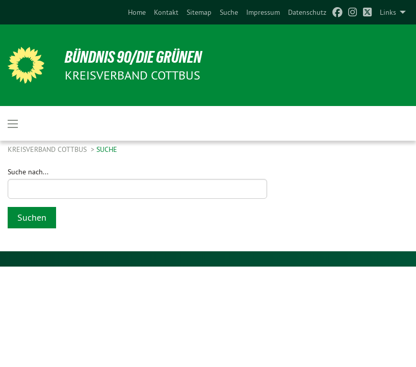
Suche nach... (28, 171)
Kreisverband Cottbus (48, 149)
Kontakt (166, 12)
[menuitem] (137, 12)
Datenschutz (307, 12)
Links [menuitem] (388, 12)
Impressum (263, 12)
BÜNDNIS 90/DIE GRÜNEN (133, 57)
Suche (229, 12)
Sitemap (199, 12)
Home (137, 12)
